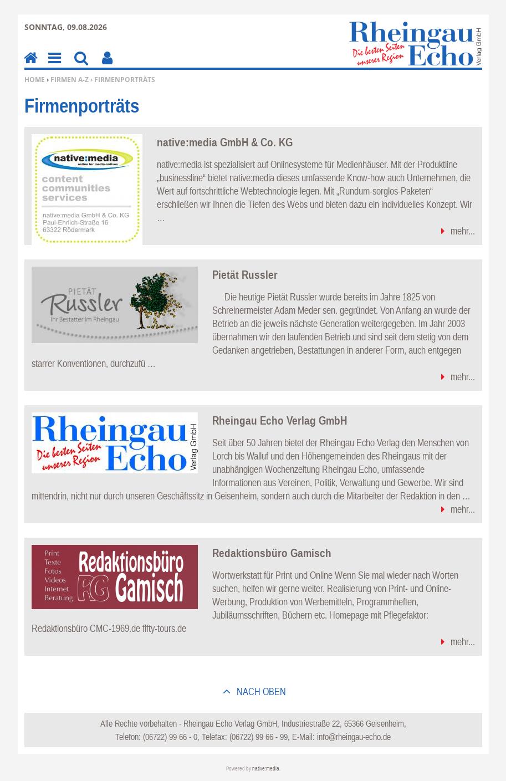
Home (34, 79)
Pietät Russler (245, 274)
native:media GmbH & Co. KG (225, 142)
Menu (53, 66)
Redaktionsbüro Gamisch (271, 552)
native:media (265, 768)
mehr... (463, 231)
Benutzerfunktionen (107, 66)
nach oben (260, 691)
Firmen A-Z (69, 79)
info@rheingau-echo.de (354, 737)
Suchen (81, 66)
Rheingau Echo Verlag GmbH (279, 420)
